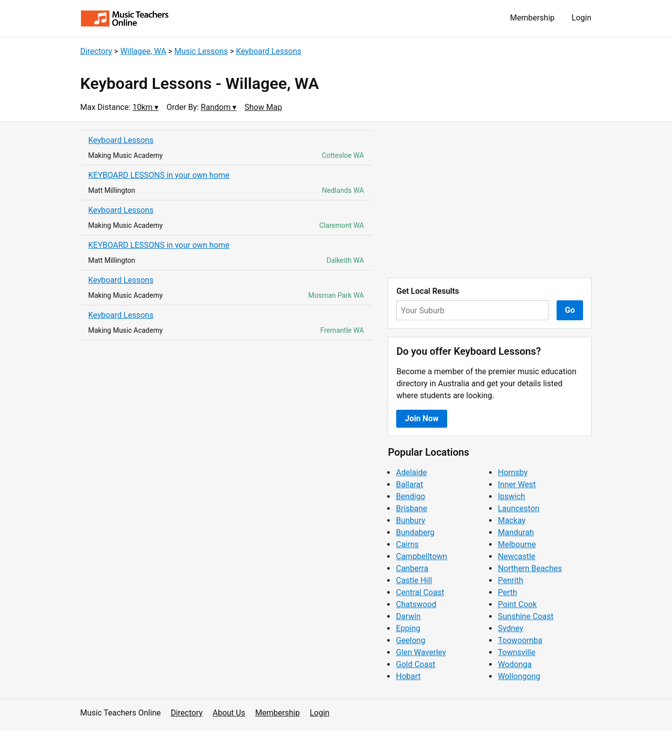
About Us (229, 713)
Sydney (510, 628)
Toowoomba (520, 640)
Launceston (518, 508)
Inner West (517, 484)
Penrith (510, 580)
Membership (532, 17)
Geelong (410, 640)
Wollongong (519, 676)
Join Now (421, 418)
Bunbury (410, 520)
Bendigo (410, 496)
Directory (96, 51)
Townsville (516, 652)
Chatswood (416, 604)
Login (581, 17)
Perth (507, 592)
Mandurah (516, 532)
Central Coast (420, 592)
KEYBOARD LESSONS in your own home (159, 175)
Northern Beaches (530, 568)
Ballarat (409, 484)
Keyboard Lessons (268, 51)
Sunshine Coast (525, 616)
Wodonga (515, 664)
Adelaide (411, 472)
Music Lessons (201, 51)
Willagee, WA (143, 51)
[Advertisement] (490, 200)
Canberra (412, 568)
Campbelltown (421, 556)
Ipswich (511, 496)
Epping (408, 628)
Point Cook (517, 604)
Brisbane (411, 508)
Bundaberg (415, 532)
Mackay (511, 520)
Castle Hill (414, 580)
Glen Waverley (421, 652)
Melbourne (517, 544)
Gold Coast (415, 664)
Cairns (407, 544)
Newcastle (516, 556)
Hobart (408, 676)
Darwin (408, 616)
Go (570, 310)
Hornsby (513, 472)
